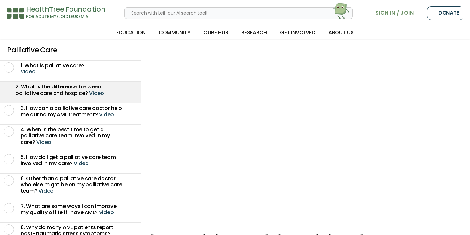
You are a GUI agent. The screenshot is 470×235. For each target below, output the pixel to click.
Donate (445, 13)
